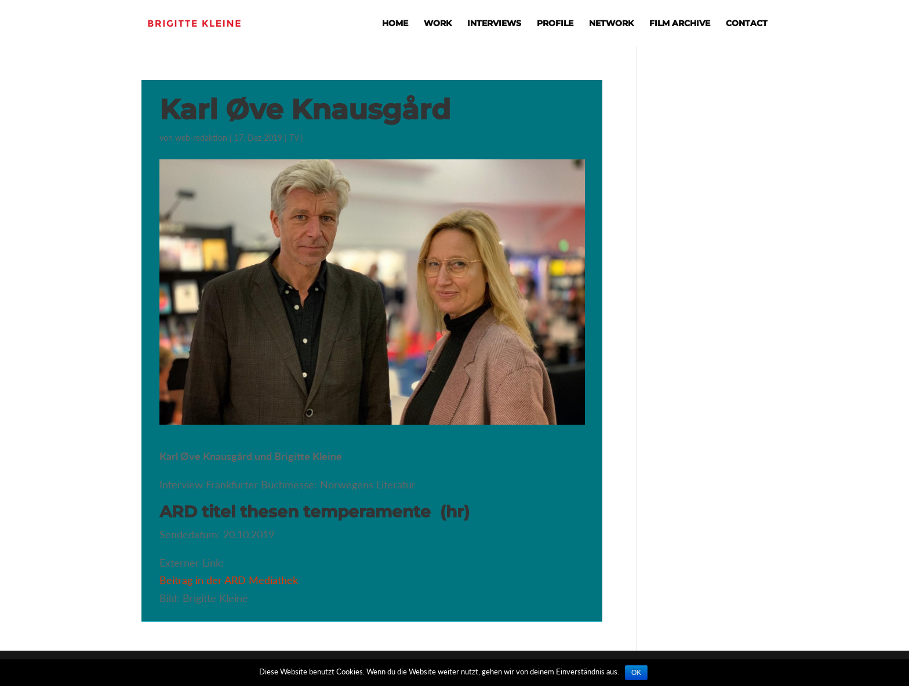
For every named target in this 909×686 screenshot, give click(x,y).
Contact (747, 23)
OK (636, 673)
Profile (555, 23)
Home (395, 23)
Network (611, 23)
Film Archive (679, 23)
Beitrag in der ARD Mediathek (228, 580)
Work (438, 23)
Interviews (494, 23)
